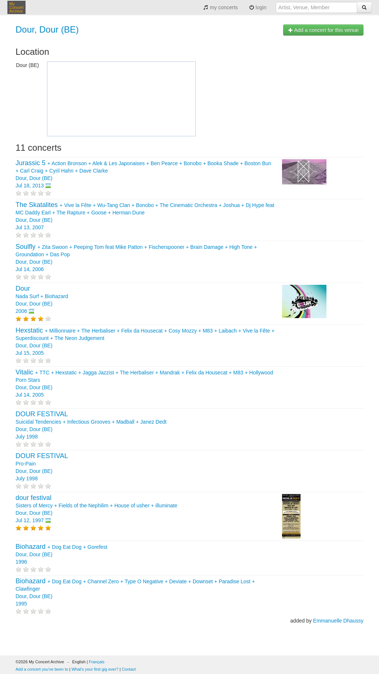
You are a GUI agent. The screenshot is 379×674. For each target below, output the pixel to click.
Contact (129, 669)
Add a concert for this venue (323, 30)
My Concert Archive (16, 7)
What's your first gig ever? (94, 669)
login (257, 7)
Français (96, 662)
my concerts (220, 7)
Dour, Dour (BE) (47, 29)
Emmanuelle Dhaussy (338, 621)
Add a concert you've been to (42, 669)
